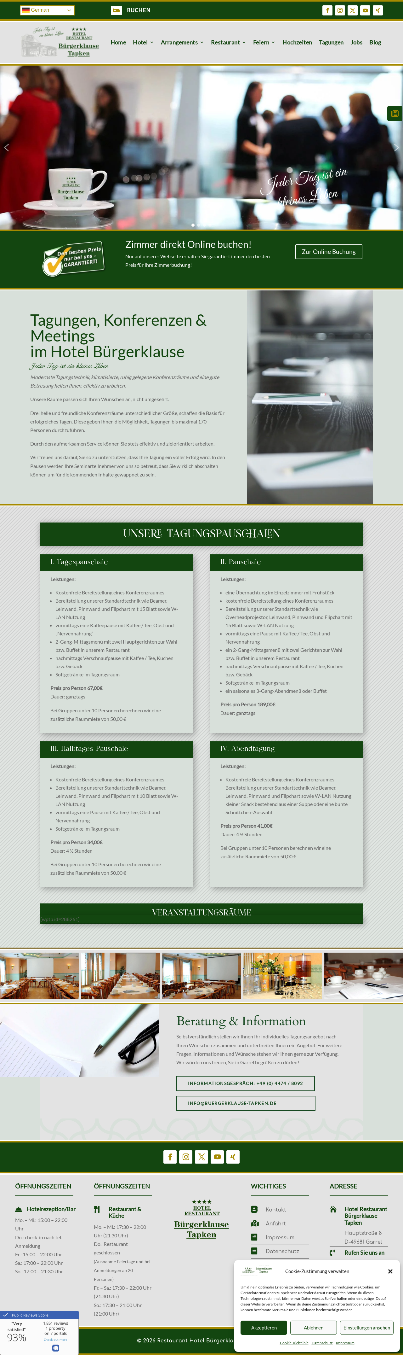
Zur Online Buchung (329, 251)
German (35, 10)
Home (118, 42)
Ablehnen (313, 1327)
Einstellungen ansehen (366, 1327)
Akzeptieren (264, 1327)
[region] (201, 148)
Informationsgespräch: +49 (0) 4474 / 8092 (245, 1083)
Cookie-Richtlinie (294, 1342)
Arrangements (179, 42)
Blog (375, 42)
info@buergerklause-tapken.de (232, 1103)
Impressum (345, 1342)
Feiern (261, 42)
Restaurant (225, 42)
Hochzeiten (297, 42)
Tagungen (331, 42)
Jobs (357, 42)
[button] (390, 1271)
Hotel (140, 42)
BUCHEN (139, 10)
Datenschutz (322, 1342)
